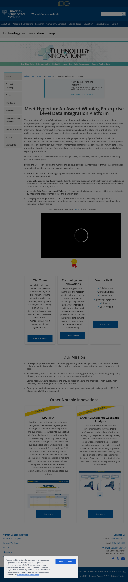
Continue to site (65, 561)
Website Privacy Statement (28, 574)
